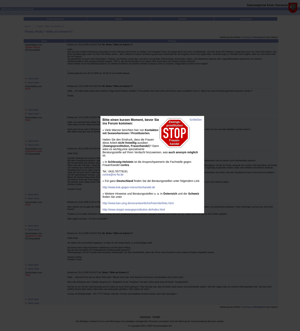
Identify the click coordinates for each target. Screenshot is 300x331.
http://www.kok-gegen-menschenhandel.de (129, 187)
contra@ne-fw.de (113, 174)
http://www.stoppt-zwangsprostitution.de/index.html (134, 209)
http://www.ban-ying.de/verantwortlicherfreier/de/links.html (138, 203)
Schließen (195, 119)
